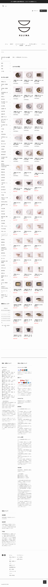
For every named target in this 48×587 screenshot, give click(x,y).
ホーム (6, 44)
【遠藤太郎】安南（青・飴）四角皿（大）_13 (28, 290)
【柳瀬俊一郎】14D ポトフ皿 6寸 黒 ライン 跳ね (38, 128)
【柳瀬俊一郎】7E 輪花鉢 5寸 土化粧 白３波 (38, 159)
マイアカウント (20, 555)
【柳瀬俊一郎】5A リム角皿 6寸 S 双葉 (38, 81)
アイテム (43, 10)
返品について (12, 565)
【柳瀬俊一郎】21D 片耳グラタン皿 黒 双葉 (17, 189)
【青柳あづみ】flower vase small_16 (28, 275)
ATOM (13, 575)
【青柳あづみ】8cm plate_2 (37, 188)
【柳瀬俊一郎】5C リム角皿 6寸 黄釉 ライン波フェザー (28, 96)
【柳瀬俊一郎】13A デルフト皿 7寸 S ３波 (38, 96)
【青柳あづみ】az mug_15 (16, 275)
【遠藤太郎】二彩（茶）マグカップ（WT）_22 (28, 336)
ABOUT (11, 44)
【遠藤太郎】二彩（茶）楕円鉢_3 (38, 305)
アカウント (35, 10)
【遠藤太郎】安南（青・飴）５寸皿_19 (28, 305)
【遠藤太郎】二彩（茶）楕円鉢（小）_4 (28, 320)
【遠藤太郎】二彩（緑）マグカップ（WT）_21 (17, 336)
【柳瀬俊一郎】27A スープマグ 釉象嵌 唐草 (28, 189)
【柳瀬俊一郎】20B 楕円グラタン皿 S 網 (28, 144)
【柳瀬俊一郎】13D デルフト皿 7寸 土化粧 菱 (38, 112)
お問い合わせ (28, 45)
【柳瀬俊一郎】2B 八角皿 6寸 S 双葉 (38, 174)
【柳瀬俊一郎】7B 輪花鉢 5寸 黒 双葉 (17, 159)
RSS (10, 575)
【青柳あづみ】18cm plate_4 (17, 173)
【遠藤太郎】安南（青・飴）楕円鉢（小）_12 (38, 320)
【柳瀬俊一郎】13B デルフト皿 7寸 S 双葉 (17, 112)
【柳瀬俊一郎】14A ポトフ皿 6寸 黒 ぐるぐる (28, 128)
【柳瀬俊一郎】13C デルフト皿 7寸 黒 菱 (28, 112)
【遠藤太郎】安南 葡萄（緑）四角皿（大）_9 (17, 290)
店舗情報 (21, 45)
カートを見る (19, 557)
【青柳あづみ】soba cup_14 (27, 173)
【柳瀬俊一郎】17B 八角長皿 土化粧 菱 (17, 144)
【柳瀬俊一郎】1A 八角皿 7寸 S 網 (17, 81)
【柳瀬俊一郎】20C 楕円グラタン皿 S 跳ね (38, 144)
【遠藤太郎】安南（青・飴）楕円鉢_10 (17, 320)
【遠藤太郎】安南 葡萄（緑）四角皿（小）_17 (38, 290)
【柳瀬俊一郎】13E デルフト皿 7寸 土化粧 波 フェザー (17, 128)
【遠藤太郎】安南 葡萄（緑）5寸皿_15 (17, 305)
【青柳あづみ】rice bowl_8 (37, 232)
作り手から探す (33, 44)
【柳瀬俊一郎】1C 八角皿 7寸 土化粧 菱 (28, 81)
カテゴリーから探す (20, 44)
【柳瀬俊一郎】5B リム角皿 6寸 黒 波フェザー (17, 96)
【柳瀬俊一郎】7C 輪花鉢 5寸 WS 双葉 (28, 159)
